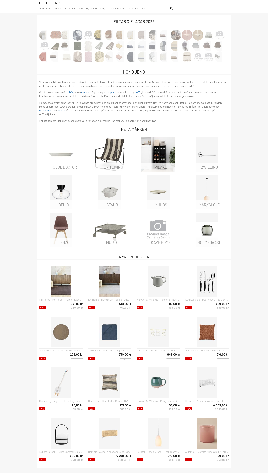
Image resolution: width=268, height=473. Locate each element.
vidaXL (161, 167)
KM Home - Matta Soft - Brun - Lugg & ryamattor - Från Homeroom (61, 299)
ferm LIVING (112, 167)
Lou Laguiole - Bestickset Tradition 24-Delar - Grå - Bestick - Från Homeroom (207, 299)
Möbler (58, 8)
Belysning (70, 8)
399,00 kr (174, 307)
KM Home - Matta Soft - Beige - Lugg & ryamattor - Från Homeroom (110, 299)
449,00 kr (223, 358)
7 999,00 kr (222, 409)
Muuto (112, 242)
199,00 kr (174, 304)
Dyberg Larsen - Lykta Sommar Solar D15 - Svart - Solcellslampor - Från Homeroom (61, 451)
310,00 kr (223, 354)
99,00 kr (174, 405)
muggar (85, 92)
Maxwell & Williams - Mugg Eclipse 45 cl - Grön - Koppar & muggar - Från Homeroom (158, 401)
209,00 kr (76, 354)
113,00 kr (125, 405)
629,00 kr (222, 304)
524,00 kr (76, 456)
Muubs (161, 204)
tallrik (70, 92)
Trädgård (133, 8)
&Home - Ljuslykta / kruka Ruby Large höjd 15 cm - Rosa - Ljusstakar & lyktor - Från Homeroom (207, 451)
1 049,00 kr (172, 354)
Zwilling (209, 167)
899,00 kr (223, 307)
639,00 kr (174, 459)
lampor (110, 92)
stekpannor (45, 110)
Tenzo (63, 242)
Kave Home (161, 242)
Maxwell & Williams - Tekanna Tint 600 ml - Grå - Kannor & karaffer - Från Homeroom (158, 299)
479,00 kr (173, 456)
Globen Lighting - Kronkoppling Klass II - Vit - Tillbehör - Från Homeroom (61, 401)
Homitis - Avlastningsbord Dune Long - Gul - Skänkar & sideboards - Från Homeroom (110, 451)
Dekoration (45, 8)
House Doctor (63, 167)
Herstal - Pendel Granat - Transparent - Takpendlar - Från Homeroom (158, 451)
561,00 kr (77, 304)
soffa (138, 92)
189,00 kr (125, 409)
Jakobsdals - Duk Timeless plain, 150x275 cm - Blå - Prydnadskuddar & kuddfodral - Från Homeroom (110, 350)
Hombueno (49, 2)
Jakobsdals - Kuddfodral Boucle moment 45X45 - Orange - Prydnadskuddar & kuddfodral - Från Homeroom (207, 350)
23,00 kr (77, 405)
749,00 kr (77, 307)
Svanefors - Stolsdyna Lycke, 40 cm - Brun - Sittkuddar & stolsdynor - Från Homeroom (61, 350)
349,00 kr (77, 358)
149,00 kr (222, 456)
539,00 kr (125, 354)
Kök (81, 8)
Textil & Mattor (117, 8)
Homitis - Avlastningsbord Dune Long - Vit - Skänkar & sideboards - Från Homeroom (207, 401)
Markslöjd (209, 204)
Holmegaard (209, 242)
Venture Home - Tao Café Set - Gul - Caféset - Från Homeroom (158, 350)
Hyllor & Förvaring (95, 8)
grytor (61, 110)
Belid (63, 204)
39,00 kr (78, 409)
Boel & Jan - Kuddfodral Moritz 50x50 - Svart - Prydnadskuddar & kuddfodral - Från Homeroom (110, 401)
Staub (112, 204)
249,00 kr (223, 459)
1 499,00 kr (173, 358)
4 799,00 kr (221, 405)
